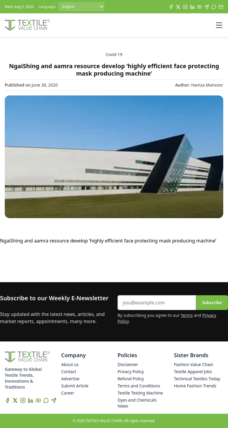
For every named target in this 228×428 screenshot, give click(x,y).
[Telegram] (206, 6)
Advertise (70, 378)
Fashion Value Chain (193, 364)
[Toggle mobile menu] (219, 25)
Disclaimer (128, 364)
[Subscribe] (220, 6)
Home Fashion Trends (195, 386)
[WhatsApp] (213, 6)
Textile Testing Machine (140, 393)
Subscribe (212, 302)
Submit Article (74, 386)
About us (70, 364)
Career (67, 393)
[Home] (27, 25)
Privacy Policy (131, 371)
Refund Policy (131, 378)
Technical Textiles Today (197, 378)
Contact (68, 371)
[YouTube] (199, 6)
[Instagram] (185, 6)
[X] (178, 6)
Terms (187, 315)
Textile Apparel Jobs (193, 371)
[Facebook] (171, 6)
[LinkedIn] (192, 6)
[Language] (81, 6)
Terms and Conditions (139, 386)
